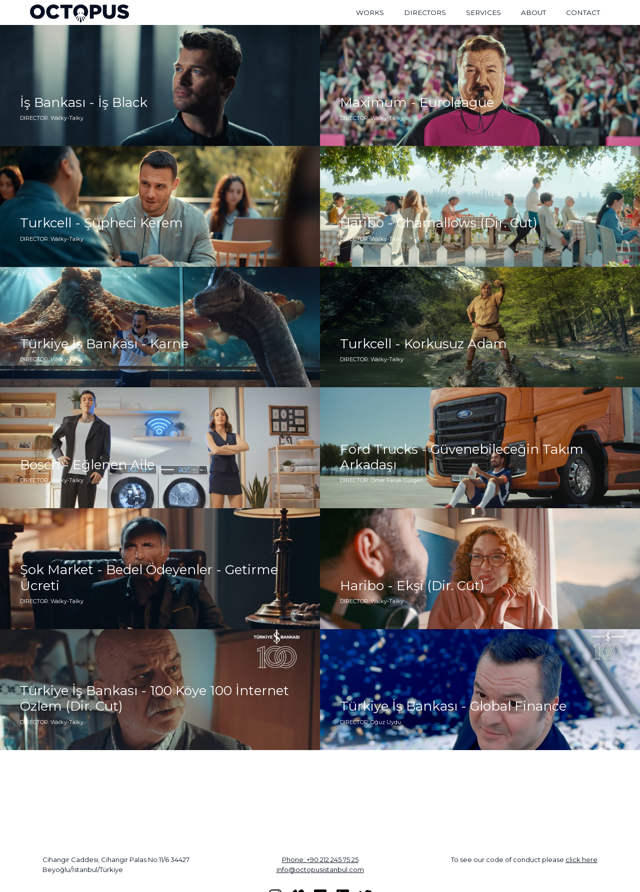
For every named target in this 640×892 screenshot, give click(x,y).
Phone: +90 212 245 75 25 (320, 860)
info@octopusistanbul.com (320, 870)
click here (582, 860)
